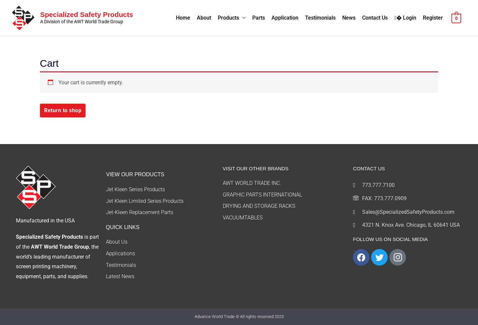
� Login (405, 18)
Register (433, 18)
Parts (258, 18)
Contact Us (375, 18)
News (349, 18)
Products (228, 18)
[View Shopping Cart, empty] (456, 18)
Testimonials (320, 18)
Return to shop (62, 110)
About (204, 18)
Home (183, 18)
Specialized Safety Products (86, 14)
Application (285, 18)
